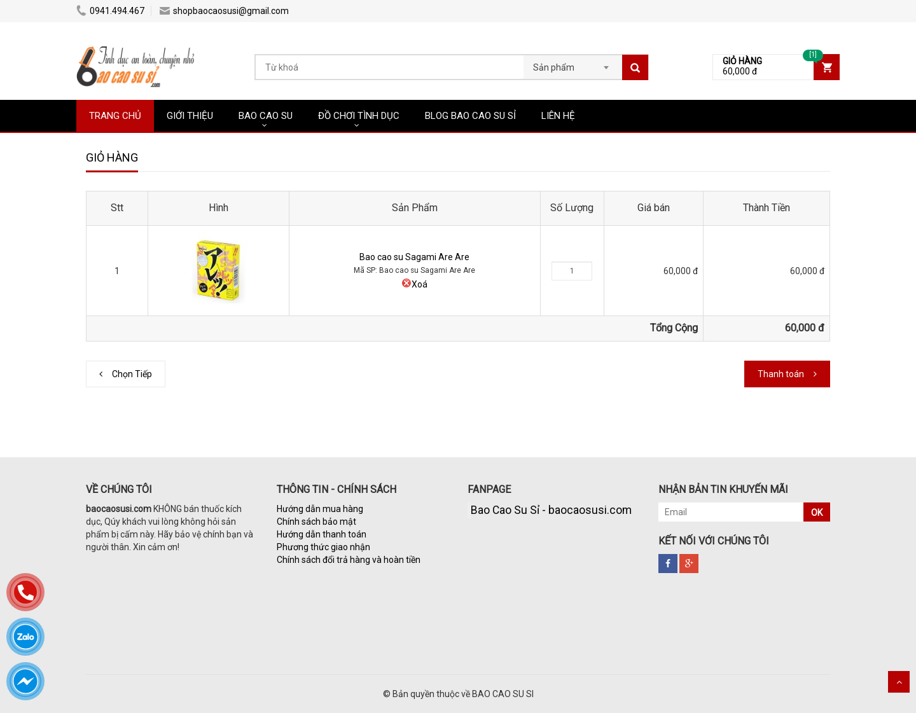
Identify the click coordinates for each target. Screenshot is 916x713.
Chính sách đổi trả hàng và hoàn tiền (348, 560)
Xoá (414, 284)
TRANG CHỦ (115, 115)
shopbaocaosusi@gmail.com (224, 11)
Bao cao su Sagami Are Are (414, 257)
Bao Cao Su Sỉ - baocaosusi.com (551, 510)
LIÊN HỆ (558, 115)
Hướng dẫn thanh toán (321, 534)
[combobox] (573, 64)
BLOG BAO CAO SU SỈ (470, 115)
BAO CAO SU (266, 115)
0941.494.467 (110, 11)
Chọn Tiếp (132, 374)
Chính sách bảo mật (316, 521)
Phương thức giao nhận (323, 547)
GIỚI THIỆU (190, 115)
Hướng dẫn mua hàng (320, 509)
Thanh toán (781, 374)
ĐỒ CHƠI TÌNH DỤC (358, 115)
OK (816, 513)
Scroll (899, 682)
